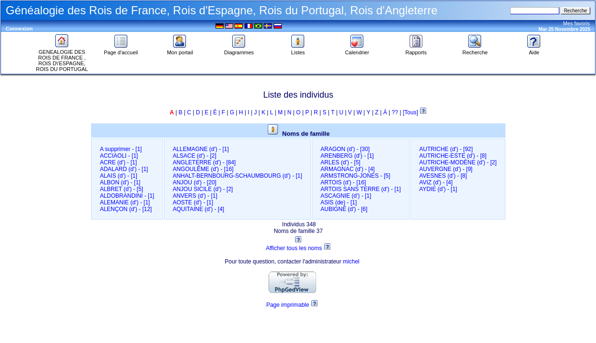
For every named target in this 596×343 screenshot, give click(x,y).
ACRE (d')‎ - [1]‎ (118, 162)
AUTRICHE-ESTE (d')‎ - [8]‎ (452, 155)
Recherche (475, 50)
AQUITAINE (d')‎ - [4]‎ (198, 209)
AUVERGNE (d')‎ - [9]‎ (446, 169)
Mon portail (180, 50)
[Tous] (411, 112)
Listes (298, 50)
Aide (534, 50)
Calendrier (357, 50)
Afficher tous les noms (294, 248)
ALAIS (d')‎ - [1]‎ (118, 175)
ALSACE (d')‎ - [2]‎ (194, 155)
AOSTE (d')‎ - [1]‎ (193, 202)
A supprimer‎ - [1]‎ (121, 149)
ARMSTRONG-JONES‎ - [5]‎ (355, 175)
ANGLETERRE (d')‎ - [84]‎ (204, 162)
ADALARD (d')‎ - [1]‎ (124, 169)
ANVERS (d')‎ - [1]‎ (195, 195)
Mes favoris (576, 23)
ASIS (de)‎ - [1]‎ (338, 202)
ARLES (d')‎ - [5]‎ (340, 162)
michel (351, 261)
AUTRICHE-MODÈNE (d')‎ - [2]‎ (457, 162)
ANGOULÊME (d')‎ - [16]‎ (203, 169)
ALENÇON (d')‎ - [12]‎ (126, 209)
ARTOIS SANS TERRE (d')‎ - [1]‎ (360, 189)
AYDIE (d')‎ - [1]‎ (438, 189)
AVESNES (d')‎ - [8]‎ (443, 175)
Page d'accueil (121, 50)
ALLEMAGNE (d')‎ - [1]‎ (201, 149)
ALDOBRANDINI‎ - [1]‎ (127, 195)
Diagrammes (239, 50)
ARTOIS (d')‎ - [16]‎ (343, 182)
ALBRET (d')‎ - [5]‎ (121, 189)
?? (395, 112)
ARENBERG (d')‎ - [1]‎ (347, 155)
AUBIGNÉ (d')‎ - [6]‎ (343, 209)
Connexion (19, 28)
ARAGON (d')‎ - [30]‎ (345, 149)
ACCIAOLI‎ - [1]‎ (119, 155)
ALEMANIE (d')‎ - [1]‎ (125, 202)
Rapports (416, 50)
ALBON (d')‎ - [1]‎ (120, 182)
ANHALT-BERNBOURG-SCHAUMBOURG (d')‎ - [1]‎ (237, 175)
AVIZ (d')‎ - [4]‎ (435, 182)
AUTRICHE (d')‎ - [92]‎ (446, 149)
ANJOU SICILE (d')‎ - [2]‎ (203, 189)
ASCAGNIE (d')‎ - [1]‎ (345, 195)
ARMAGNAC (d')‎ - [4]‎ (347, 169)
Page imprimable (287, 305)
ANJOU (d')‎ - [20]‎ (194, 182)
